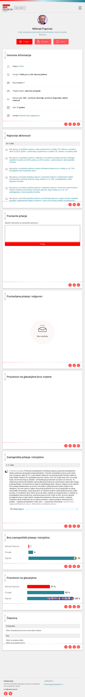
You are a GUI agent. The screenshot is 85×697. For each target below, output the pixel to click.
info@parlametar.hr (10, 689)
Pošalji (42, 244)
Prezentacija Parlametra (52, 684)
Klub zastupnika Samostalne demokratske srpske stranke (42, 32)
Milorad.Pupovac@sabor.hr (29, 116)
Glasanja (44, 42)
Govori (62, 42)
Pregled (26, 42)
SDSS (21, 66)
